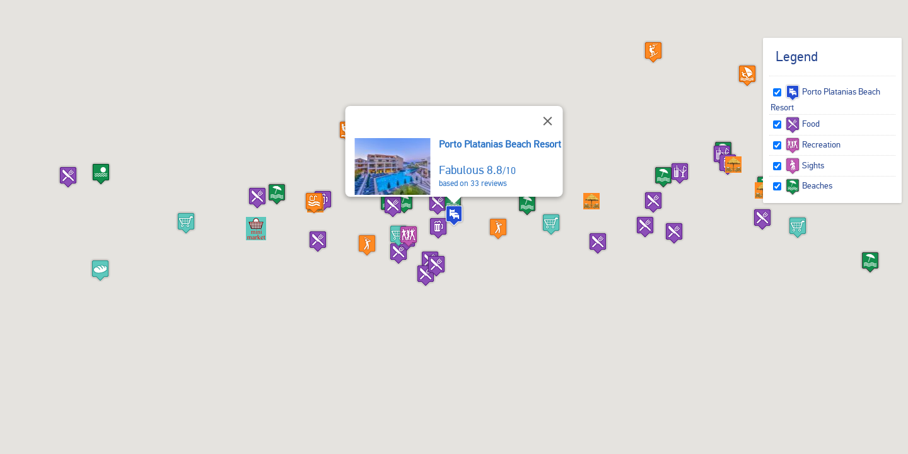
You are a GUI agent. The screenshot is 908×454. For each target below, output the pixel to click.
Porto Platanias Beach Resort (500, 144)
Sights (804, 165)
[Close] (548, 121)
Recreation (813, 144)
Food (802, 123)
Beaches (808, 185)
